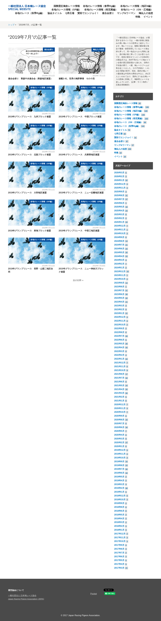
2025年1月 (119, 222)
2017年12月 (119, 534)
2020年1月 (119, 446)
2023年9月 (119, 283)
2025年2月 (119, 218)
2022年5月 (119, 344)
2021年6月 (119, 382)
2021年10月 (119, 370)
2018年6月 (119, 511)
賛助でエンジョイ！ (88, 13)
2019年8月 (119, 465)
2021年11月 (119, 366)
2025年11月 (119, 188)
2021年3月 (119, 393)
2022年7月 (119, 336)
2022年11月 (119, 321)
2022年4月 (119, 347)
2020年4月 (119, 435)
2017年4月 (119, 564)
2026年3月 (119, 172)
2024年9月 (119, 237)
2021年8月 (119, 374)
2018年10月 (119, 499)
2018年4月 (119, 518)
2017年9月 (119, 545)
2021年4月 (119, 389)
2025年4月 (119, 210)
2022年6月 (119, 340)
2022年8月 (119, 332)
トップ (11, 25)
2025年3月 (119, 214)
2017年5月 (119, 560)
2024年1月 (119, 267)
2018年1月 (119, 530)
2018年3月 (119, 522)
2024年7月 (119, 245)
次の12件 (77, 280)
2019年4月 (119, 480)
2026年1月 (119, 180)
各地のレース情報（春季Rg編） (100, 6)
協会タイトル (54, 13)
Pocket (93, 594)
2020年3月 (119, 439)
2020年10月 (119, 412)
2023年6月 (119, 294)
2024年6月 (119, 248)
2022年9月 (119, 328)
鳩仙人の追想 (146, 13)
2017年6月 (119, 556)
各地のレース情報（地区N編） (136, 6)
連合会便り (108, 13)
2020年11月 (119, 408)
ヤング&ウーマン (126, 13)
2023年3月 (119, 305)
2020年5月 (119, 431)
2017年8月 (119, 549)
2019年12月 (119, 450)
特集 (137, 16)
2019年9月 (119, 461)
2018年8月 (119, 507)
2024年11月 (119, 229)
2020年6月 (119, 427)
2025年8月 (119, 195)
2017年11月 (119, 537)
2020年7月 (119, 423)
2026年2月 (119, 176)
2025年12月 (119, 184)
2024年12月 (119, 226)
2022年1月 (119, 359)
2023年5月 (119, 298)
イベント (148, 16)
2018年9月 (119, 503)
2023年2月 (119, 309)
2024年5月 (119, 252)
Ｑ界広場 (69, 13)
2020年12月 (119, 404)
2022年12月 (119, 317)
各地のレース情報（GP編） (66, 9)
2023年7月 (119, 290)
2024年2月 (119, 264)
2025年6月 (119, 203)
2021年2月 (119, 397)
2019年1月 (119, 492)
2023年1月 (119, 313)
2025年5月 (119, 207)
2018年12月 (119, 496)
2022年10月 (119, 325)
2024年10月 (119, 233)
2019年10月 (119, 458)
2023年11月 (119, 275)
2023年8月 (119, 286)
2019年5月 (119, 477)
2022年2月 (119, 355)
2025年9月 (119, 191)
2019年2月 (119, 488)
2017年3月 (119, 568)
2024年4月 (119, 256)
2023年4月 (119, 302)
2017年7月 (119, 553)
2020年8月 (119, 420)
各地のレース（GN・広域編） (137, 9)
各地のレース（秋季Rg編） (29, 13)
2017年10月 (119, 541)
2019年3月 (119, 484)
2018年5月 (119, 515)
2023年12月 (119, 271)
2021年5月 (119, 385)
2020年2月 (119, 442)
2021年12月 (119, 363)
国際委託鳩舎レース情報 (67, 6)
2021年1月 (119, 401)
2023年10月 (119, 279)
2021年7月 (119, 378)
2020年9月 (119, 416)
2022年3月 (119, 351)
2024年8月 (119, 241)
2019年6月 (119, 473)
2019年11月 (119, 454)
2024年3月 (119, 260)
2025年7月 (119, 199)
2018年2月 (119, 526)
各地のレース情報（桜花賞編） (101, 9)
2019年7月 (119, 469)
